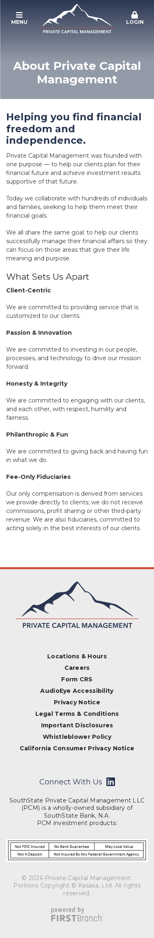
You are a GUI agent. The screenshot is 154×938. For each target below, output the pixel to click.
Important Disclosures (77, 725)
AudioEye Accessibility (76, 690)
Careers (77, 667)
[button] (19, 18)
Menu (19, 18)
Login (135, 18)
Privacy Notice (77, 702)
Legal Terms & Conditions (77, 713)
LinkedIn (110, 781)
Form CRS (76, 679)
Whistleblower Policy (77, 736)
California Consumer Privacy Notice (77, 748)
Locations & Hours (77, 656)
